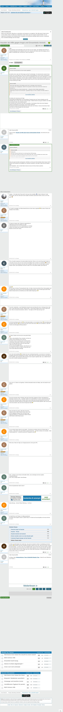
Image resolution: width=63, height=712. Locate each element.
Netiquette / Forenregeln (37, 704)
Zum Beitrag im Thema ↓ (15, 111)
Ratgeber (25, 6)
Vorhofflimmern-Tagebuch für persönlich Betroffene (18, 684)
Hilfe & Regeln (36, 6)
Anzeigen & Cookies (27, 704)
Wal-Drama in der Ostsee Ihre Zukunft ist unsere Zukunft (20, 654)
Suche (20, 6)
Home (2, 6)
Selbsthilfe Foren (13, 6)
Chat (30, 6)
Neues (7, 6)
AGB (31, 704)
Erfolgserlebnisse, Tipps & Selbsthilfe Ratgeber (30, 692)
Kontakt (9, 704)
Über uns (12, 704)
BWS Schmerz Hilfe (9, 657)
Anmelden (49, 6)
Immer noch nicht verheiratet (12, 667)
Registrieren (48, 8)
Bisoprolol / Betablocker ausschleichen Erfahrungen (18, 678)
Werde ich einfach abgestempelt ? (13, 664)
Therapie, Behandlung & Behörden (14, 692)
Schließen (25, 39)
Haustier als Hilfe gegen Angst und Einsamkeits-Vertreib (22, 43)
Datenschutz (21, 704)
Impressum (16, 704)
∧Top (60, 710)
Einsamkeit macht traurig (11, 660)
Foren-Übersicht (4, 692)
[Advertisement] (30, 373)
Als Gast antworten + (5, 45)
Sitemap (43, 704)
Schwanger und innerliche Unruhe (13, 681)
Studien (42, 6)
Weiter (48, 589)
